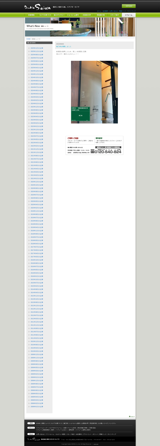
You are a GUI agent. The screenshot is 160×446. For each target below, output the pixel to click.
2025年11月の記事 (37, 51)
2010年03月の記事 (37, 351)
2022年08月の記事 (37, 133)
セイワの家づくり (56, 423)
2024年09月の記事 (37, 81)
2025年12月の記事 (37, 48)
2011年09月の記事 (37, 328)
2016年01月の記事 (37, 276)
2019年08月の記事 (37, 214)
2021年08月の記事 (37, 156)
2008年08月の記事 (37, 384)
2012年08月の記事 (37, 312)
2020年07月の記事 (37, 195)
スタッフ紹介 (70, 434)
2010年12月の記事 (37, 341)
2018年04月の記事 (37, 244)
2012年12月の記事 (37, 305)
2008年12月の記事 (37, 380)
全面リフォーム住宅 (70, 428)
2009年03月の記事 (37, 371)
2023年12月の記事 (37, 107)
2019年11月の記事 (37, 211)
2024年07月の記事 (37, 87)
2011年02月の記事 (37, 338)
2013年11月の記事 (37, 296)
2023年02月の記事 (37, 123)
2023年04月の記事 (37, 116)
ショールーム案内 (74, 423)
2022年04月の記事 (37, 143)
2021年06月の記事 (37, 162)
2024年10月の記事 (37, 77)
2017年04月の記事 (37, 253)
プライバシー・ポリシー (90, 434)
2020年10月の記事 (37, 185)
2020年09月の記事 (37, 188)
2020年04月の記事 (37, 204)
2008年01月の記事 (37, 407)
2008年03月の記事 (37, 400)
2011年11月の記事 (37, 325)
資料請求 (71, 430)
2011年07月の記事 (37, 332)
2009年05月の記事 (37, 367)
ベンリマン (112, 423)
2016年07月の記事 (37, 266)
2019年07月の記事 (37, 217)
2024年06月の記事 (37, 90)
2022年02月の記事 (37, 146)
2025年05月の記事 (37, 64)
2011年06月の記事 (37, 335)
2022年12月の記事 (37, 129)
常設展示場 (93, 423)
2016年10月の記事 (37, 260)
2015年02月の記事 (37, 286)
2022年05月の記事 (37, 139)
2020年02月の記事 (37, 208)
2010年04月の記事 (37, 348)
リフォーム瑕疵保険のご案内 (45, 430)
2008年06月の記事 (37, 390)
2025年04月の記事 (37, 68)
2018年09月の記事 (37, 234)
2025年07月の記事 (37, 58)
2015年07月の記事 (37, 283)
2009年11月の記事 (37, 358)
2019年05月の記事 (37, 224)
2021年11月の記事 (37, 152)
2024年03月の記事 (37, 97)
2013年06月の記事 (37, 302)
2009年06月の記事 (37, 364)
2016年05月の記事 (37, 270)
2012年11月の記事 (37, 309)
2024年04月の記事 (37, 94)
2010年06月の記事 (37, 345)
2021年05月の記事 (37, 165)
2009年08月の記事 (37, 361)
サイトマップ (131, 11)
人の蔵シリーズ (103, 423)
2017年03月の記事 (37, 257)
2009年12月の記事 (37, 354)
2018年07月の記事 (37, 237)
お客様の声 (85, 423)
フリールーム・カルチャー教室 (55, 434)
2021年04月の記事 (37, 169)
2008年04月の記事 (37, 397)
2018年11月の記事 (37, 231)
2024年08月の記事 (37, 84)
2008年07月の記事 (37, 387)
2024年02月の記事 (37, 100)
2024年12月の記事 (37, 71)
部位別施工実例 (82, 428)
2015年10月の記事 (37, 279)
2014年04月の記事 (37, 292)
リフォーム (61, 430)
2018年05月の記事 (37, 240)
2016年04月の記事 (37, 273)
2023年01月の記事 (37, 126)
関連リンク (122, 11)
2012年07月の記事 (37, 315)
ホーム (99, 11)
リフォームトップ (41, 428)
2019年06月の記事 (37, 221)
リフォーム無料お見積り (83, 430)
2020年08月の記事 (37, 191)
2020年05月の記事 (37, 201)
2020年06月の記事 (37, 198)
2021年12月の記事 (37, 149)
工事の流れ (92, 428)
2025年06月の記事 (37, 61)
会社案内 (105, 11)
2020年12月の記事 (37, 182)
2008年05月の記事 (37, 393)
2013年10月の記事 (37, 299)
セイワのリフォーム (55, 428)
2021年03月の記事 (37, 172)
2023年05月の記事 (37, 113)
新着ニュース (46, 423)
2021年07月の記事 (37, 159)
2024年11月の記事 (37, 74)
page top (96, 444)
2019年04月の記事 (37, 227)
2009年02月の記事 (37, 374)
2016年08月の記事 (37, 263)
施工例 (66, 423)
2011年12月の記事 (37, 322)
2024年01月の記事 (37, 103)
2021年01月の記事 (37, 178)
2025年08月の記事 (37, 55)
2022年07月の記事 (37, 136)
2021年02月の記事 (37, 175)
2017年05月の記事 (37, 250)
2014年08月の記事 (37, 289)
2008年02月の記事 (37, 403)
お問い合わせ (114, 11)
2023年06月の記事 (37, 110)
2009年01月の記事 (37, 377)
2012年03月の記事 (37, 319)
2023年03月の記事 (37, 120)
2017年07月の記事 (37, 247)
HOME (28, 39)
